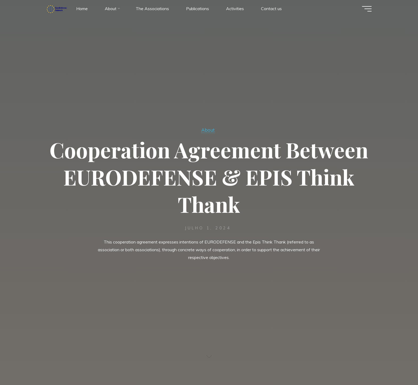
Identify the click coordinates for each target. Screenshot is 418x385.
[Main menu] (367, 8)
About (208, 130)
